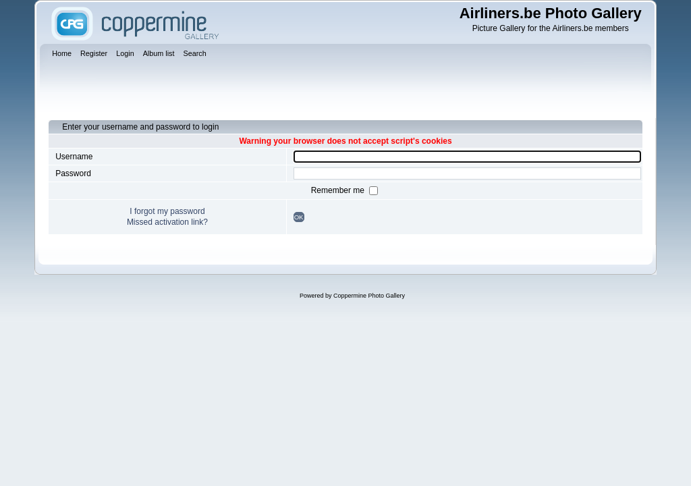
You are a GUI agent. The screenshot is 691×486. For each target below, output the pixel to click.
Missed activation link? (167, 222)
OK (299, 217)
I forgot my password (167, 211)
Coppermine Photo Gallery (369, 295)
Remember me (339, 190)
